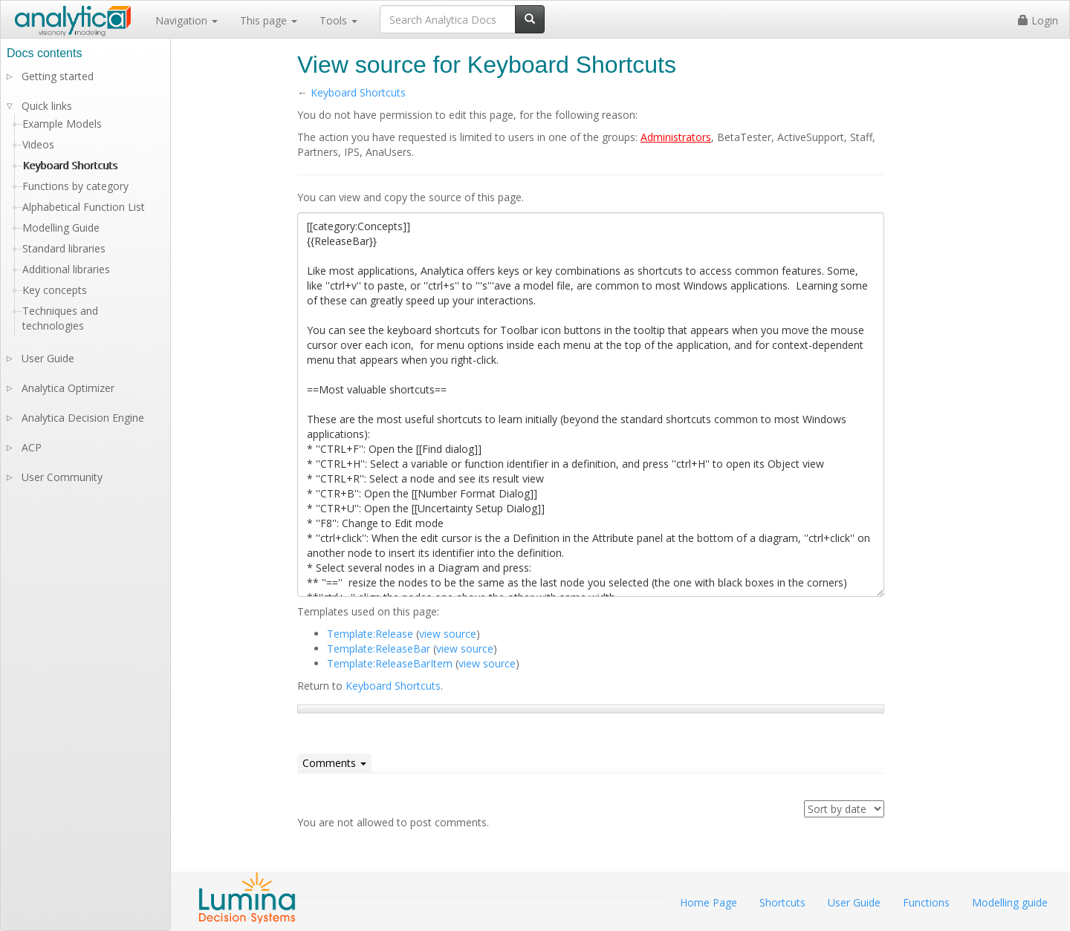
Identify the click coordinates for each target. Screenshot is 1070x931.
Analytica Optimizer (68, 388)
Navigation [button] (186, 20)
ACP (32, 447)
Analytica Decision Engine (83, 418)
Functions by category (75, 186)
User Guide (48, 358)
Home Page (708, 902)
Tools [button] (338, 20)
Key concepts (54, 290)
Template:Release (370, 634)
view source (447, 634)
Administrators (676, 137)
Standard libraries (64, 248)
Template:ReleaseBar (378, 648)
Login (1038, 20)
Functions (926, 902)
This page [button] (268, 20)
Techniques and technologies (60, 318)
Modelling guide (1010, 902)
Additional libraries (66, 269)
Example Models (62, 124)
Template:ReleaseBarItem (390, 663)
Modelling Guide (61, 227)
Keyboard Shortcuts (358, 92)
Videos (38, 144)
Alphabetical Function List (83, 207)
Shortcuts (782, 902)
